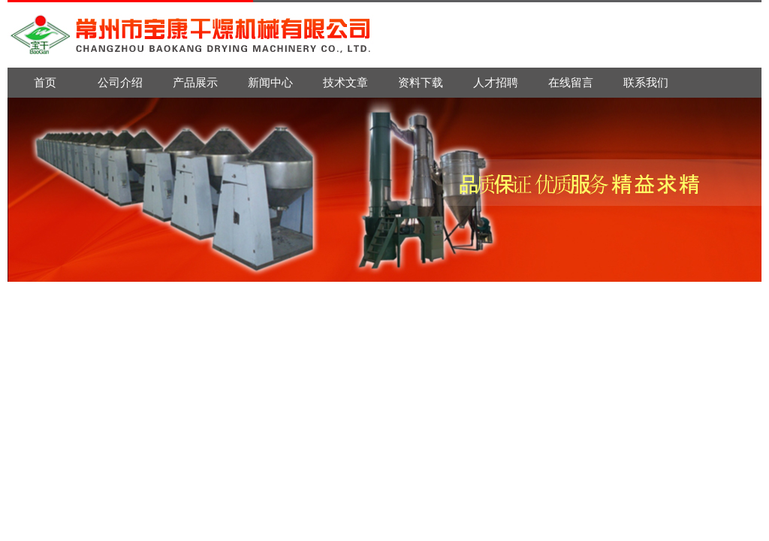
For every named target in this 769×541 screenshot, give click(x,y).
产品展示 (195, 82)
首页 (45, 82)
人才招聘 (495, 82)
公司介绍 (120, 82)
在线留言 (570, 82)
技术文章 (345, 82)
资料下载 (420, 82)
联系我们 (645, 82)
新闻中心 (270, 82)
